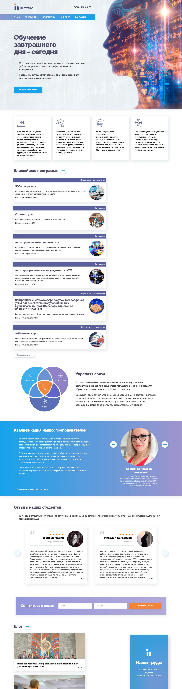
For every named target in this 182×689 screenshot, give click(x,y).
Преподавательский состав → (34, 412)
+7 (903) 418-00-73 (81, 7)
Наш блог (65, 17)
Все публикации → (24, 641)
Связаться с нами (145, 528)
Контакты (80, 17)
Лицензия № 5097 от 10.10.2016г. (91, 677)
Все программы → (24, 278)
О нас (17, 17)
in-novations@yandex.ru (146, 660)
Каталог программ (28, 90)
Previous (113, 369)
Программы (31, 17)
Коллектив (49, 17)
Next (164, 369)
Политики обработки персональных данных (125, 683)
